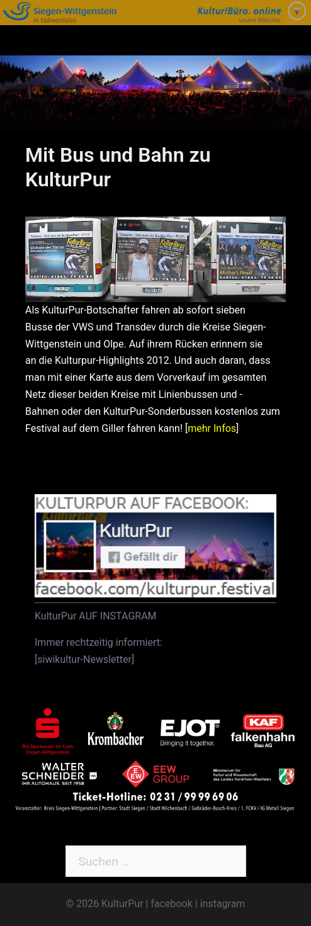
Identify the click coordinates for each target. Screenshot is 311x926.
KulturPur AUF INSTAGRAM (96, 616)
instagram (223, 904)
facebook (171, 904)
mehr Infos (212, 428)
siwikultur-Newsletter (84, 659)
